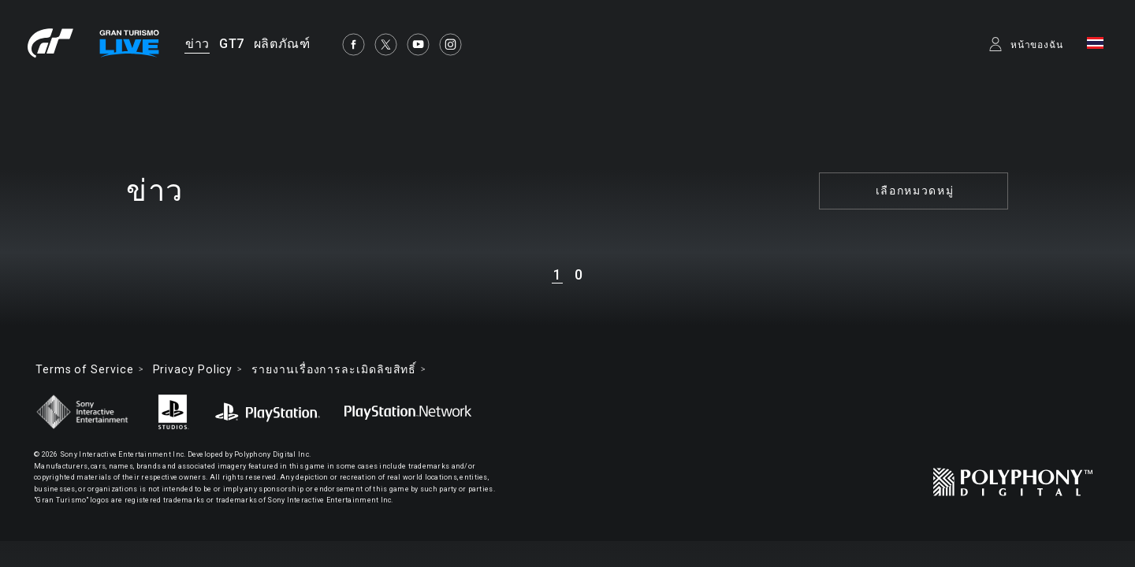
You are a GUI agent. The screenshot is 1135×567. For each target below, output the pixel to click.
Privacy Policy (193, 369)
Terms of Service (84, 369)
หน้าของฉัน (1036, 44)
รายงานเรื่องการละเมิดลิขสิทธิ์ (333, 369)
